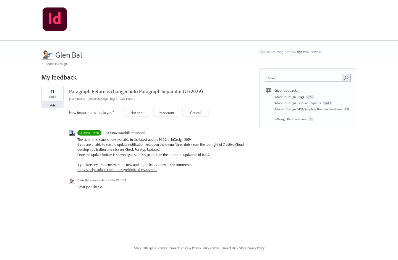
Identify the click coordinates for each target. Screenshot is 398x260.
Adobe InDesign (143, 248)
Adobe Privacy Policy (252, 248)
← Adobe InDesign (54, 64)
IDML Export (127, 99)
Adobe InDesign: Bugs (101, 99)
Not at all (140, 113)
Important (169, 113)
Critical (199, 113)
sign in (301, 52)
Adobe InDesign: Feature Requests (298, 103)
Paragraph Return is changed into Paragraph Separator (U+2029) (136, 91)
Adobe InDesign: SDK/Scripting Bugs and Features (308, 109)
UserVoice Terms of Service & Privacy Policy (182, 248)
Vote (53, 105)
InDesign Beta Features (290, 119)
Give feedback (285, 90)
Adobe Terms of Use (223, 248)
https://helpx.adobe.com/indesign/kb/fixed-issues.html (117, 169)
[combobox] (305, 78)
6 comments (77, 99)
